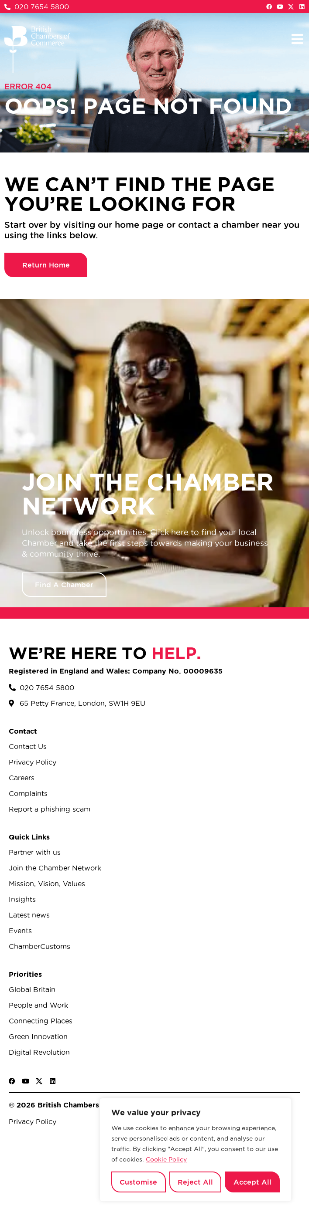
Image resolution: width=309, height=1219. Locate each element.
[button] (297, 39)
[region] (196, 1150)
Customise (138, 1182)
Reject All (195, 1182)
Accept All (252, 1182)
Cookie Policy (166, 1159)
